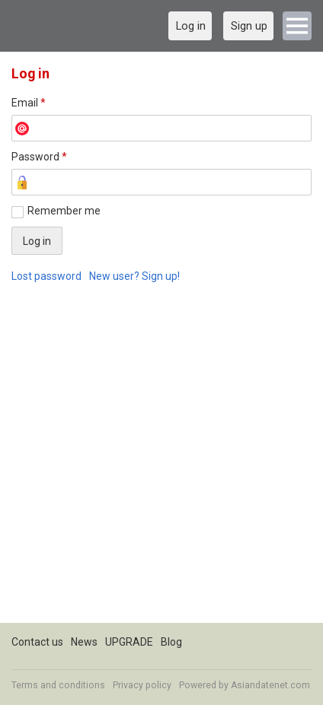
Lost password (46, 276)
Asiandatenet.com (270, 685)
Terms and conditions (58, 685)
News (84, 642)
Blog (171, 642)
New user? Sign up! (134, 276)
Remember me (64, 211)
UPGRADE (129, 642)
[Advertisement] (161, 461)
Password (39, 157)
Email (28, 103)
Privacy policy (142, 685)
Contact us (37, 642)
